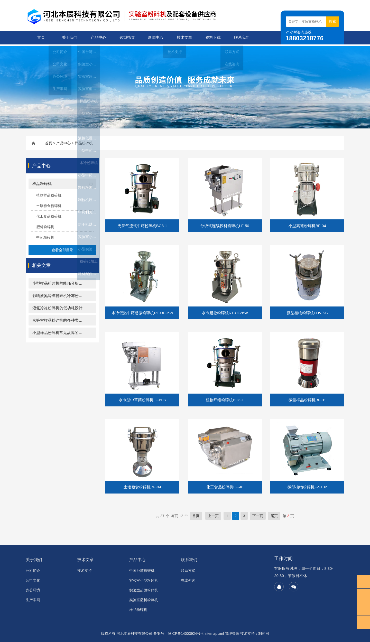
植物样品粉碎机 (48, 193)
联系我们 (240, 37)
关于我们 (68, 37)
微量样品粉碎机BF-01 (307, 398)
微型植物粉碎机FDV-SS (307, 311)
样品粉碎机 (42, 182)
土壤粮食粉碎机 (48, 204)
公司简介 (33, 569)
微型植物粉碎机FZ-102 (307, 485)
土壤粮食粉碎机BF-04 (142, 485)
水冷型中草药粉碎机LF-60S (142, 398)
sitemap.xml (214, 632)
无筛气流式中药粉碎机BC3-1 (142, 224)
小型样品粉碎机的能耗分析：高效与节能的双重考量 (76, 281)
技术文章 (183, 37)
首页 (40, 37)
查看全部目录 (62, 248)
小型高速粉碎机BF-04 (307, 224)
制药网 (263, 632)
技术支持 (84, 569)
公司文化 (33, 578)
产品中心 (97, 37)
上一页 (213, 514)
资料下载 (212, 37)
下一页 (257, 514)
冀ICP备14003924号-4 (186, 632)
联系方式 (188, 569)
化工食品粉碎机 (48, 214)
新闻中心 (154, 37)
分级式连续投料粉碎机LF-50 (224, 224)
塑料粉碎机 (45, 225)
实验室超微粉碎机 (143, 588)
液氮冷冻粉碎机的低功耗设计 (57, 306)
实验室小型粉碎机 (143, 578)
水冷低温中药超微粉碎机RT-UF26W (142, 311)
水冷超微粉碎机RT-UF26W (225, 311)
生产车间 (33, 598)
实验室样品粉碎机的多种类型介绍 (61, 318)
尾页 (274, 514)
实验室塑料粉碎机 (143, 598)
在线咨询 (188, 578)
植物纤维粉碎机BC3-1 (225, 398)
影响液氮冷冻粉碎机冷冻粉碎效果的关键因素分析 (74, 294)
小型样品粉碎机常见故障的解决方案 (63, 331)
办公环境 (33, 588)
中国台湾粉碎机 (141, 569)
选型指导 (126, 37)
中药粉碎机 (45, 236)
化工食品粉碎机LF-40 (224, 485)
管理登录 (232, 632)
